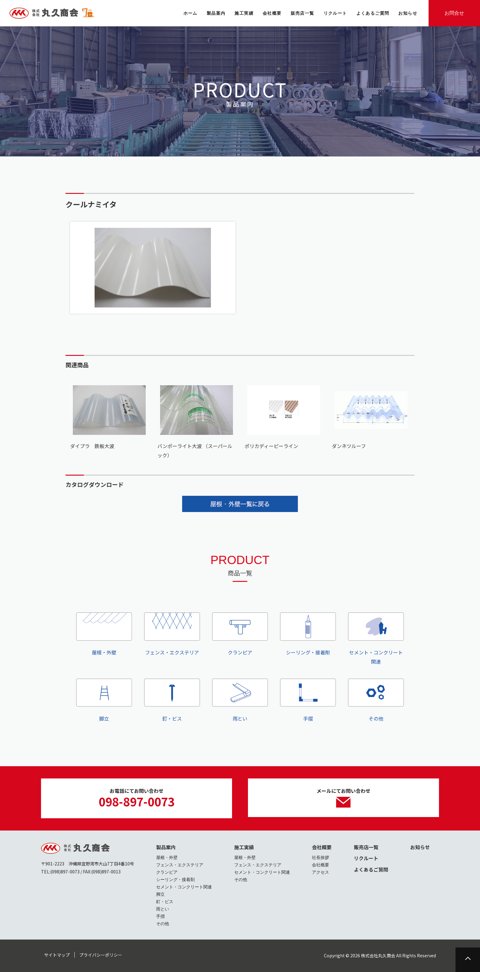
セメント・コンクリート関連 (376, 638)
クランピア (240, 634)
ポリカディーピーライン (271, 446)
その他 (376, 700)
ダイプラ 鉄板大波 (92, 446)
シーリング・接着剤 (308, 634)
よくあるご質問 (371, 869)
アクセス (320, 872)
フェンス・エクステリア (172, 634)
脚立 (104, 700)
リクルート (366, 858)
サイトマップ (57, 955)
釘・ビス (172, 700)
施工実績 (244, 847)
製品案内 (166, 847)
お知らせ (420, 847)
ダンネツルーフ (349, 446)
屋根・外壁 (104, 634)
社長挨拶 (320, 857)
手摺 (308, 700)
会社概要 (322, 847)
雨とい (240, 700)
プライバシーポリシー (100, 955)
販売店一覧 (366, 847)
